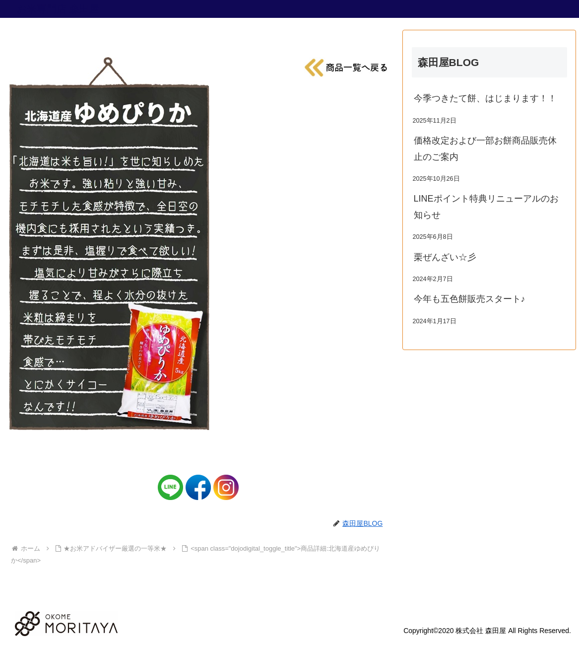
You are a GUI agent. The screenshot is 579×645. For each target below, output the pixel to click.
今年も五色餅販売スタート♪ (469, 299)
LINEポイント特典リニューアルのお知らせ (486, 206)
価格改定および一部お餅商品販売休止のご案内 (485, 148)
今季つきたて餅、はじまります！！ (485, 98)
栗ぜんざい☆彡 (445, 257)
